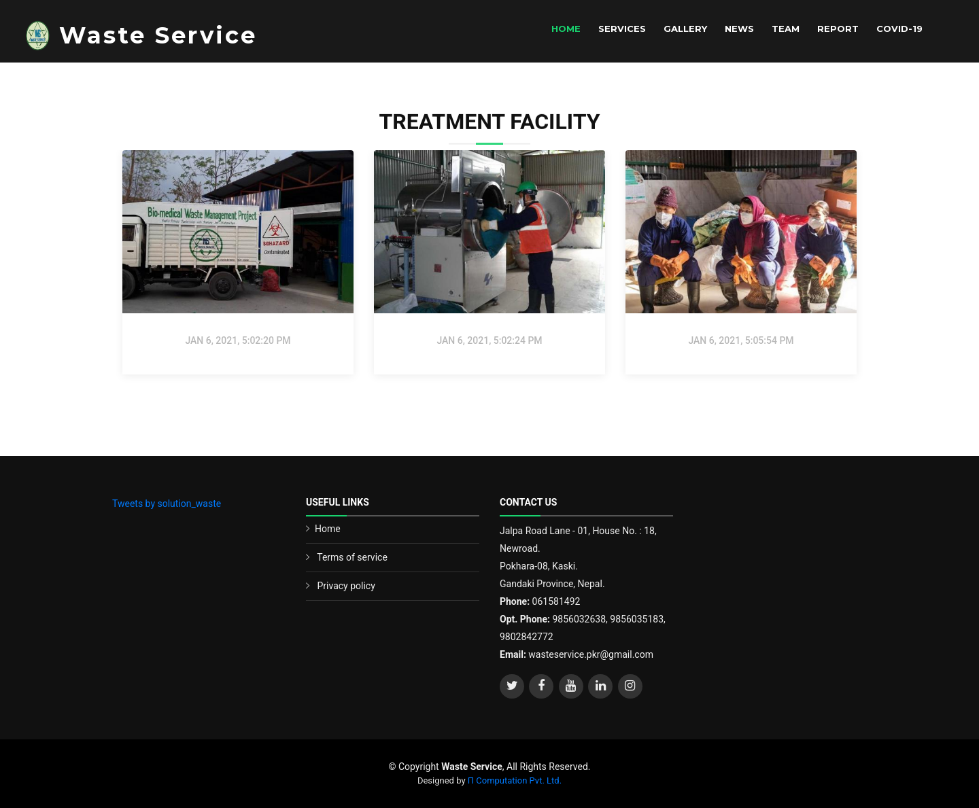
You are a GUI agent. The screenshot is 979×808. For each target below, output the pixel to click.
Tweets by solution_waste (166, 503)
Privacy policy (346, 585)
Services (622, 28)
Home (566, 28)
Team (786, 28)
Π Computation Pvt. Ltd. (515, 780)
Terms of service (352, 557)
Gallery (685, 28)
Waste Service (158, 35)
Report (838, 28)
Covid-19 (899, 28)
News (739, 28)
